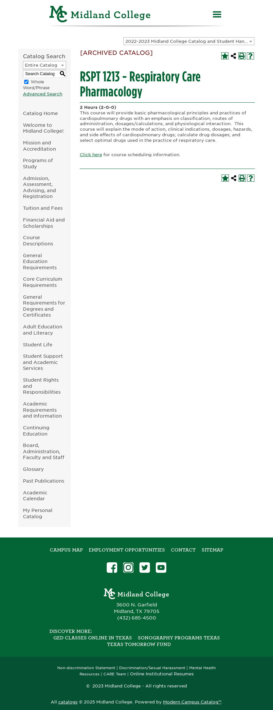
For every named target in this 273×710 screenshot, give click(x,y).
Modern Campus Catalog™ (192, 702)
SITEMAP (212, 550)
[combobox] (188, 41)
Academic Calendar (35, 496)
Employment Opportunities (127, 550)
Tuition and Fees (43, 208)
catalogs (68, 702)
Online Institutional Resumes (162, 673)
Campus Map (66, 550)
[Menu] (217, 15)
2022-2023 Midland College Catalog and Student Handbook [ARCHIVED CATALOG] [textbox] (189, 41)
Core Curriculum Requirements (42, 282)
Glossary (33, 469)
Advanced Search (42, 93)
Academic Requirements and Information (42, 410)
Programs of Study (38, 163)
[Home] (100, 15)
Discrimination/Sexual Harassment (152, 668)
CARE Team (114, 674)
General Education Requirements (40, 261)
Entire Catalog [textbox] (41, 65)
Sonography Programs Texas (179, 637)
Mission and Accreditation (39, 146)
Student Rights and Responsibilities (42, 386)
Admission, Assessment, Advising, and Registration (39, 187)
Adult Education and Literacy (42, 330)
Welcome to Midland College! (43, 128)
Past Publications (43, 481)
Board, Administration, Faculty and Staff (43, 451)
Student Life (37, 344)
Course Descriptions (38, 240)
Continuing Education (36, 431)
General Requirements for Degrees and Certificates (44, 306)
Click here (91, 154)
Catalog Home (40, 113)
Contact (183, 550)
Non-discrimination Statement (86, 668)
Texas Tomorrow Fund (139, 644)
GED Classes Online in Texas (92, 637)
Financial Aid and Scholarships (44, 223)
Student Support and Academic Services (43, 362)
